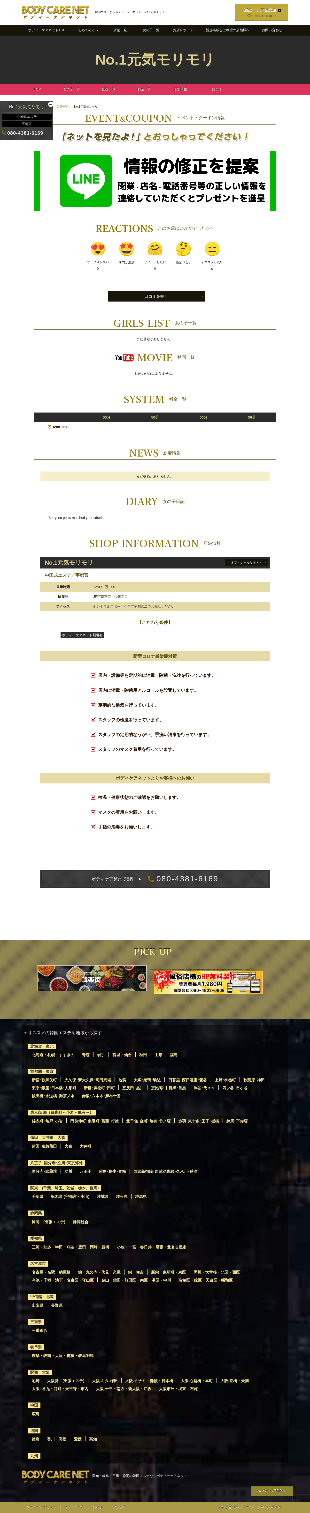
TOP (37, 89)
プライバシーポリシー (41, 1507)
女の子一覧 (151, 30)
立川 (68, 1171)
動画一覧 (108, 89)
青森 (86, 1055)
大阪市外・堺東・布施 (178, 1389)
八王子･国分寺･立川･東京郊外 (56, 1163)
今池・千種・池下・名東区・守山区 (63, 1280)
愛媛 (78, 1439)
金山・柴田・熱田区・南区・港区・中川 (136, 1280)
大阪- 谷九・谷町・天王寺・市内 (60, 1389)
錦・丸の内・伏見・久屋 (99, 1272)
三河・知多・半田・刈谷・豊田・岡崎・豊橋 (70, 1247)
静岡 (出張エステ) (48, 1222)
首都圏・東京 (42, 1072)
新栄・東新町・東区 (168, 1272)
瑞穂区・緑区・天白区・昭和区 (205, 1280)
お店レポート (183, 30)
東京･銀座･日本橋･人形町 (54, 1088)
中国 (34, 1405)
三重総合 (39, 1330)
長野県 (56, 1305)
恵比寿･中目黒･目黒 (168, 1088)
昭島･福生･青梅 (112, 1171)
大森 (68, 1146)
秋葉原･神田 (254, 1080)
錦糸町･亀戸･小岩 (47, 1121)
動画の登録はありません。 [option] (155, 374)
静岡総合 (80, 1222)
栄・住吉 (136, 1272)
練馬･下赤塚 (237, 1121)
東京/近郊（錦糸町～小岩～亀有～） (61, 1112)
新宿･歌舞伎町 (44, 1080)
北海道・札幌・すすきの (53, 1055)
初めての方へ (88, 30)
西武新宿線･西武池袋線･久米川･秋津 (165, 1171)
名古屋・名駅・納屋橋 (51, 1272)
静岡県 (36, 1213)
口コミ (217, 89)
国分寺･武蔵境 (44, 1171)
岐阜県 (36, 1347)
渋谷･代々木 (204, 1088)
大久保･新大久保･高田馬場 (87, 1080)
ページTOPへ (274, 1491)
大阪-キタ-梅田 (105, 1381)
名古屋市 (38, 1264)
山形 (158, 1055)
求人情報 (98, 1507)
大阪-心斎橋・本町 (197, 1381)
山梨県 (37, 1305)
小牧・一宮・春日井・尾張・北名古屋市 (151, 1247)
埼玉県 (122, 1197)
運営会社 (119, 1507)
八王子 (85, 1171)
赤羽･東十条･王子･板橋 (198, 1121)
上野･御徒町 (225, 1080)
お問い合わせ (272, 30)
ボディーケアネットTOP (47, 30)
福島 (174, 1055)
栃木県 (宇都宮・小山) (70, 1197)
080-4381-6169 (155, 879)
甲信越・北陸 (42, 1297)
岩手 (101, 1055)
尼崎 (35, 1381)
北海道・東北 (42, 1046)
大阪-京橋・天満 (234, 1381)
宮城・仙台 (122, 1055)
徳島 (35, 1439)
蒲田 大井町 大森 (47, 1138)
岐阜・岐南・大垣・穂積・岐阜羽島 (63, 1356)
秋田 (143, 1055)
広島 (35, 1414)
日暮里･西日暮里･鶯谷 (187, 1080)
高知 (93, 1439)
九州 (34, 1456)
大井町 (85, 1146)
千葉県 (37, 1197)
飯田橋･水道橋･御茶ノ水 (53, 1096)
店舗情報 (180, 89)
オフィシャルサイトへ (246, 562)
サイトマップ (74, 1507)
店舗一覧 (120, 30)
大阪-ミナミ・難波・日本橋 (149, 1381)
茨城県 (102, 1197)
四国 (34, 1431)
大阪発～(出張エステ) (66, 1381)
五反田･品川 (133, 1088)
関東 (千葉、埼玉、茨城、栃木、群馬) (64, 1188)
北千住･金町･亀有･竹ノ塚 (148, 1121)
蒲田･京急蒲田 (44, 1146)
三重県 (36, 1322)
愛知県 (36, 1238)
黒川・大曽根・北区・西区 (217, 1272)
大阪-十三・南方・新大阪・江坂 (123, 1389)
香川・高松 (56, 1439)
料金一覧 (144, 89)
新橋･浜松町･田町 (99, 1088)
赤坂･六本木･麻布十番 (101, 1096)
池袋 (122, 1080)
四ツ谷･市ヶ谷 (235, 1088)
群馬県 (141, 1197)
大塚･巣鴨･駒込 (147, 1080)
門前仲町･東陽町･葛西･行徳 (94, 1121)
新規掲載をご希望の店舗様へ (228, 30)
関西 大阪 (40, 1372)
